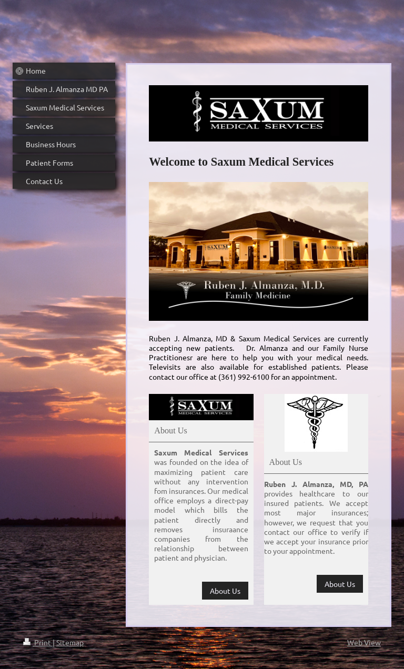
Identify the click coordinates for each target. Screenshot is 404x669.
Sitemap (70, 642)
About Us (225, 590)
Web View (364, 642)
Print (38, 642)
